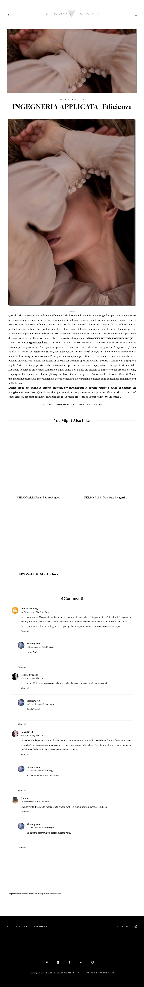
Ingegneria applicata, (56, 405)
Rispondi (25, 631)
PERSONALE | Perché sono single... (39, 497)
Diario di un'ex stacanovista (62, 973)
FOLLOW (127, 926)
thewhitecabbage (30, 608)
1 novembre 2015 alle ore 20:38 (35, 802)
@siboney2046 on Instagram (27, 926)
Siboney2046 (34, 643)
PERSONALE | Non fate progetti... (105, 497)
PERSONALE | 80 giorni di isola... (38, 574)
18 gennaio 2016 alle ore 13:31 (40, 828)
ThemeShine (107, 973)
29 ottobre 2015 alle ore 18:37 (34, 736)
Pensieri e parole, (85, 405)
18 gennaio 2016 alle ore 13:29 (41, 647)
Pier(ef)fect (27, 731)
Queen (24, 798)
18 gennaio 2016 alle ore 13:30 (40, 770)
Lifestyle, (71, 405)
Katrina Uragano (29, 674)
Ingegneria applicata (37, 342)
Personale (99, 405)
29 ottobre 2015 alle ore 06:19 (35, 612)
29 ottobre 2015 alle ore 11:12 (34, 678)
